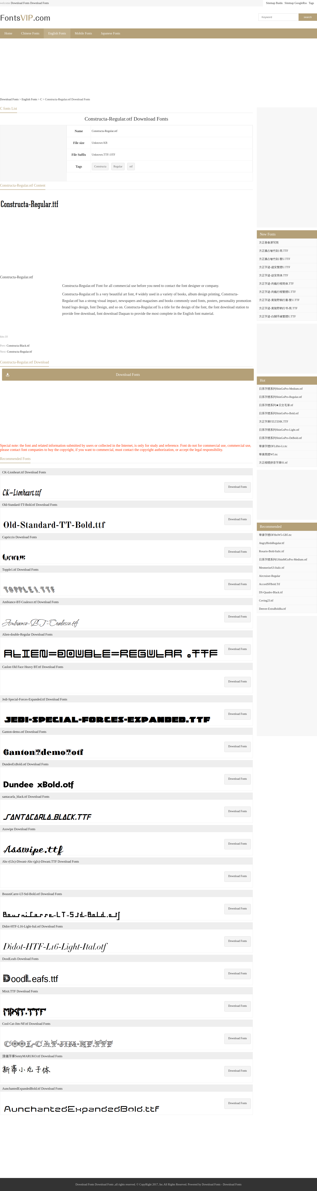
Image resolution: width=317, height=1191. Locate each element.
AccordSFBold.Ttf (269, 584)
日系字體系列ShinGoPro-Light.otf (279, 429)
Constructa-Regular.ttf (19, 351)
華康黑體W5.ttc (268, 454)
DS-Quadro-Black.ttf (271, 592)
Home (8, 33)
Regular (118, 166)
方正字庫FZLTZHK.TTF (273, 421)
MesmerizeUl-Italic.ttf (271, 567)
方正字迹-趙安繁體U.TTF (274, 267)
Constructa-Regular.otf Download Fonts (126, 119)
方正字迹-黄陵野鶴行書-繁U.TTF (279, 300)
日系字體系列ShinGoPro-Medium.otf (281, 388)
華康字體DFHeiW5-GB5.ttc (275, 534)
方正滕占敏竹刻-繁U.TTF (274, 259)
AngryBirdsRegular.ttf (271, 543)
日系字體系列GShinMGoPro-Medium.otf (283, 559)
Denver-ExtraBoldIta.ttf (272, 608)
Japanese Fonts (110, 33)
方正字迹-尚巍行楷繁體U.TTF (277, 291)
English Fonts (57, 33)
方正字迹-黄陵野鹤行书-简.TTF (278, 308)
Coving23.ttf (266, 600)
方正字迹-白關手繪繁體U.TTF (277, 316)
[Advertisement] (120, 68)
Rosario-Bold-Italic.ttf (271, 551)
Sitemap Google (293, 3)
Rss (305, 3)
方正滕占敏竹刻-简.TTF (273, 250)
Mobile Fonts (83, 33)
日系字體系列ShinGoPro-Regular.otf (280, 396)
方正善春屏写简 (269, 242)
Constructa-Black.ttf (18, 345)
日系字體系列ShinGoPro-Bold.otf (279, 413)
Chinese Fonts (30, 33)
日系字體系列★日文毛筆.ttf (276, 405)
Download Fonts (20, 3)
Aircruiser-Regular (269, 575)
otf (131, 166)
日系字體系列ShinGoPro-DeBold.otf (280, 438)
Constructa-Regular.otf (104, 131)
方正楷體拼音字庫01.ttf (273, 462)
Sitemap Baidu (274, 3)
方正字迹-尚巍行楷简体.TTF (276, 283)
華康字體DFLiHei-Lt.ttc (273, 446)
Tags (311, 3)
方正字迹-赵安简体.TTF (273, 275)
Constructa (100, 166)
